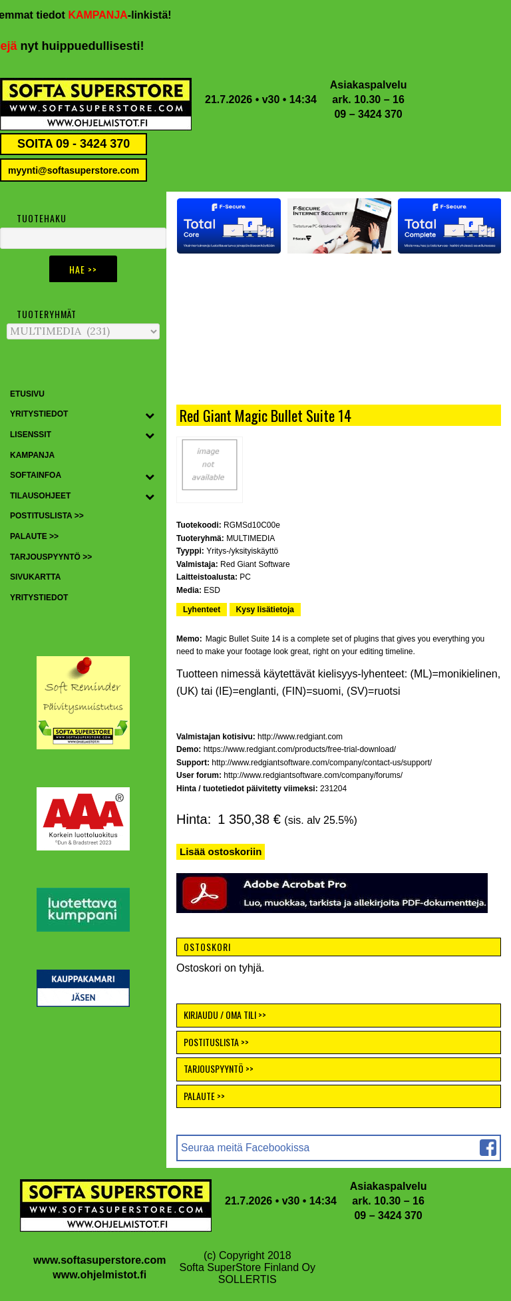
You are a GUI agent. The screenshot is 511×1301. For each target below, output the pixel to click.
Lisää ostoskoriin (220, 851)
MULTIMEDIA (250, 538)
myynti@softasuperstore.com (73, 170)
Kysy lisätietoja (265, 609)
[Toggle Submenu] (149, 414)
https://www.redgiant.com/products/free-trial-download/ (300, 749)
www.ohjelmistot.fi (99, 1274)
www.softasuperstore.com (99, 1260)
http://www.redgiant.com (300, 736)
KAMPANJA (108, 15)
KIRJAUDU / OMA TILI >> (225, 1015)
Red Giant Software (255, 564)
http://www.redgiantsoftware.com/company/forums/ (313, 775)
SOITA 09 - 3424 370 (73, 143)
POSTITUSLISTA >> (216, 1042)
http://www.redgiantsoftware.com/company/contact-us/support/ (322, 762)
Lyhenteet (201, 609)
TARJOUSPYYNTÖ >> (219, 1068)
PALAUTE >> (204, 1096)
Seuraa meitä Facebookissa (245, 1147)
